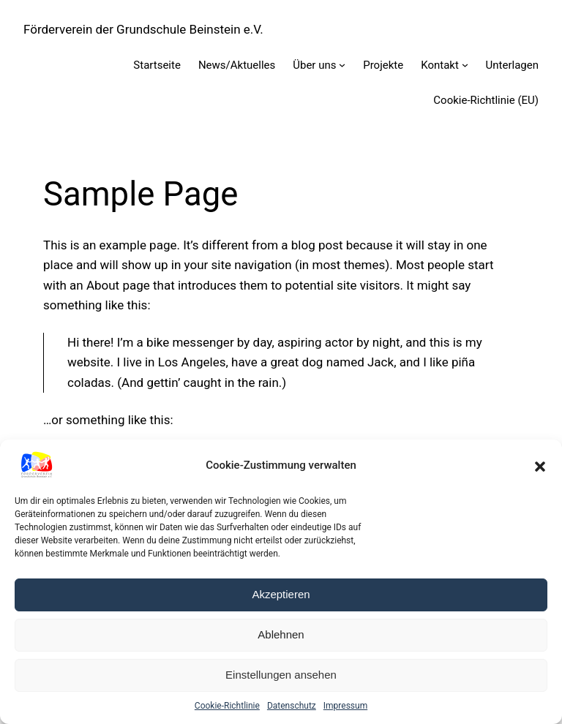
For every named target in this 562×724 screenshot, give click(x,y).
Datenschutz (291, 706)
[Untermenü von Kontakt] (465, 64)
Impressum (345, 706)
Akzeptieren (281, 594)
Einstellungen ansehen (281, 674)
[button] (540, 465)
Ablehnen (281, 634)
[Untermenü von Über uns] (342, 64)
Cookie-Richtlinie (227, 706)
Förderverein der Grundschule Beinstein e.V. (143, 29)
